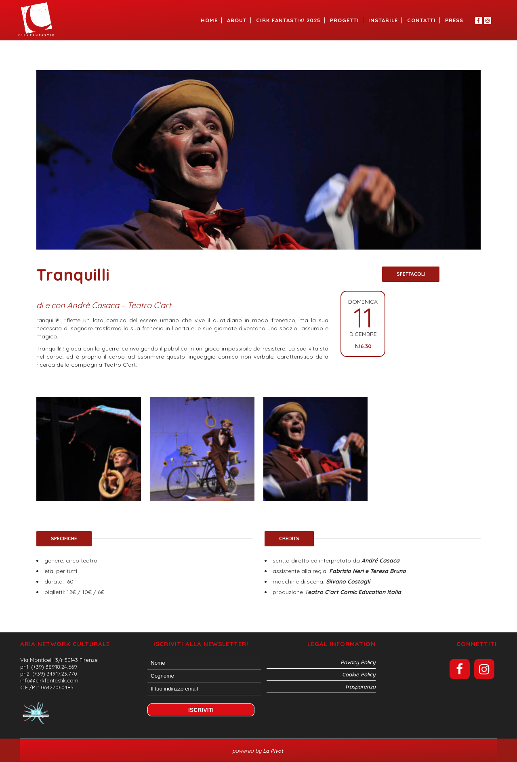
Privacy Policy (358, 662)
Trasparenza (360, 686)
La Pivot (274, 750)
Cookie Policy (359, 674)
